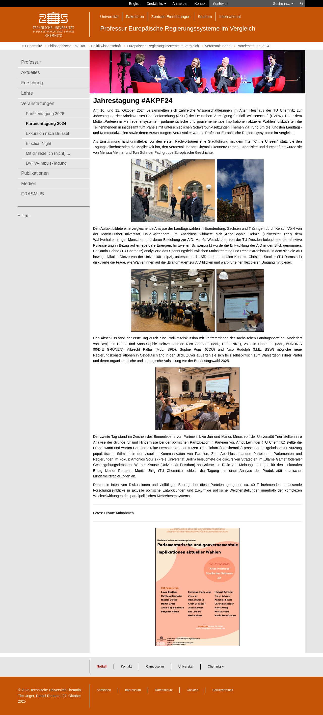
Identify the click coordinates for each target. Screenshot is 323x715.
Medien (28, 183)
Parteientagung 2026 (45, 113)
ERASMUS (32, 193)
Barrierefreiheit (222, 690)
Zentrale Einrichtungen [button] (171, 16)
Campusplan (155, 666)
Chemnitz (214, 666)
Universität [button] (109, 16)
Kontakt (200, 4)
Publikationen (35, 173)
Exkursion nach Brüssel (47, 133)
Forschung (32, 82)
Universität (186, 666)
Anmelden (180, 4)
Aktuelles (30, 72)
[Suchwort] (238, 3)
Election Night (38, 143)
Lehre (27, 93)
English (135, 4)
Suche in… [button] (283, 4)
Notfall (101, 666)
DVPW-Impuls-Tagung (46, 163)
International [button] (230, 16)
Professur (31, 62)
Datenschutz (164, 690)
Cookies (192, 690)
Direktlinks (156, 4)
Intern (26, 215)
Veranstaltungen (37, 103)
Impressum (133, 690)
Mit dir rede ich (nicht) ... (48, 153)
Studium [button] (205, 16)
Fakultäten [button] (135, 16)
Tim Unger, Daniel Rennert (39, 696)
